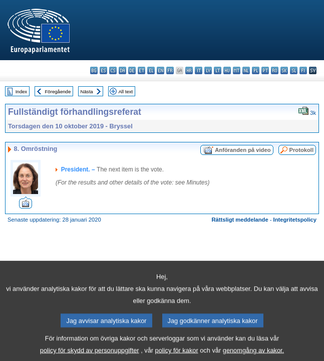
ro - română (274, 70)
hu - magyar (227, 70)
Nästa (87, 91)
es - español (103, 70)
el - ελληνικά (151, 70)
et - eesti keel (141, 70)
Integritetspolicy (294, 220)
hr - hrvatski (189, 70)
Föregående (58, 91)
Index (21, 91)
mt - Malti (236, 70)
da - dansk (122, 70)
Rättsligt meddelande (239, 220)
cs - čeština (113, 70)
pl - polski (255, 70)
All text (125, 91)
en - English (160, 70)
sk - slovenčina (284, 70)
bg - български (94, 70)
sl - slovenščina (293, 70)
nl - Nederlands (246, 70)
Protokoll (301, 150)
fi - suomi (303, 70)
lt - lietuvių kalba (217, 70)
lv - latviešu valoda (208, 70)
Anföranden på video (242, 150)
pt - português (265, 70)
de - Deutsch (132, 70)
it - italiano (198, 70)
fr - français (170, 70)
